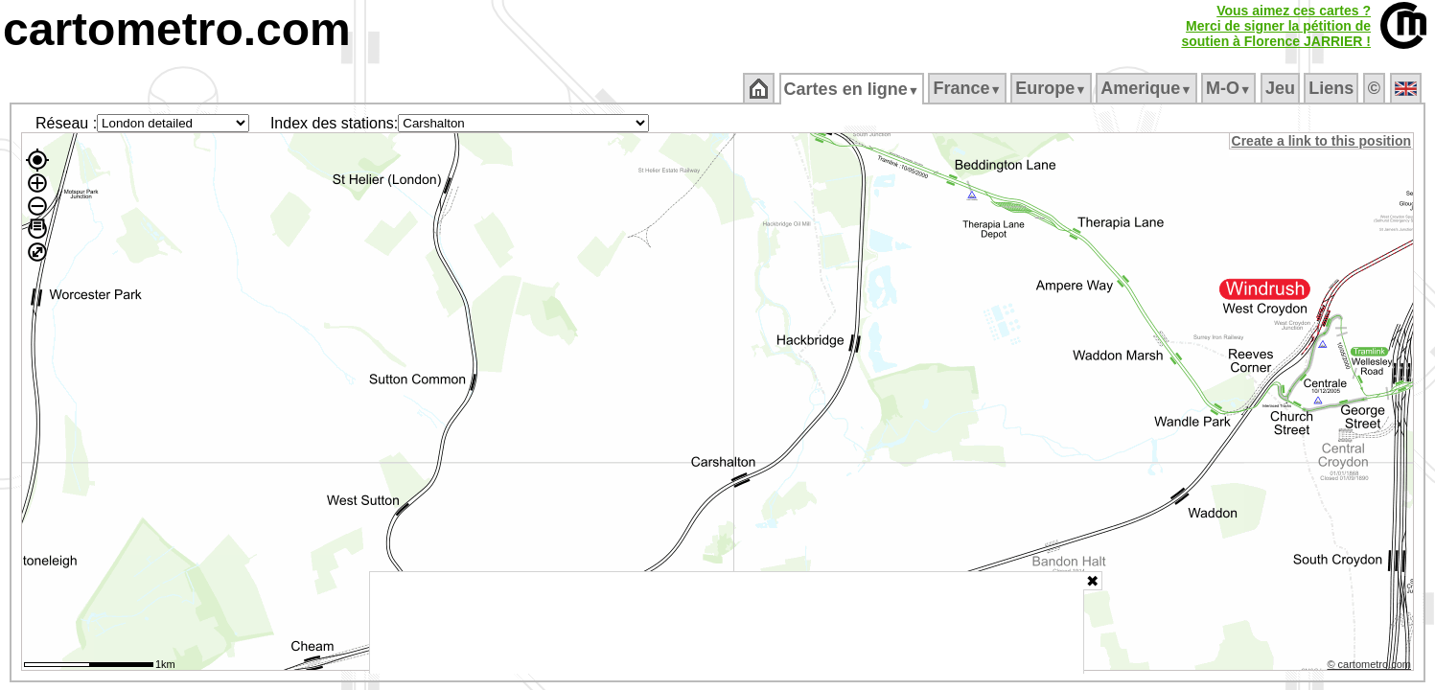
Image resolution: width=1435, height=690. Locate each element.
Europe (1052, 88)
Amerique (1147, 88)
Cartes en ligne (852, 89)
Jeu (1281, 88)
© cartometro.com (1371, 667)
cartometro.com (177, 29)
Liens (1332, 88)
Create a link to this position (1322, 141)
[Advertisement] (727, 623)
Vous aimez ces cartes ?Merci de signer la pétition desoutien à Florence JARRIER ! (1276, 26)
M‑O (1230, 88)
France (969, 88)
